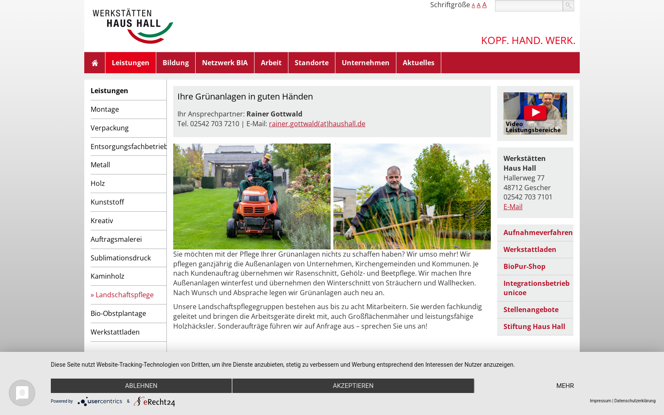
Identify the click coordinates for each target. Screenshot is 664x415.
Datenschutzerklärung (635, 400)
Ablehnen (141, 386)
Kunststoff (107, 202)
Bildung (176, 62)
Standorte (312, 62)
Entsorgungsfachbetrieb (128, 146)
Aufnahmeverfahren (538, 232)
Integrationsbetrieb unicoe (537, 288)
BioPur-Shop (524, 266)
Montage (105, 109)
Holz (98, 183)
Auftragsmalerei (116, 239)
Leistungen (130, 62)
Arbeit (271, 62)
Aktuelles (418, 62)
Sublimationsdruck (121, 258)
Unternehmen (366, 62)
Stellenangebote (531, 309)
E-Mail (513, 206)
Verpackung (110, 128)
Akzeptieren (353, 386)
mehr (565, 386)
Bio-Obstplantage (118, 313)
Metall (100, 164)
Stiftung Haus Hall (534, 326)
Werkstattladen (115, 332)
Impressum (600, 400)
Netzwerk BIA (225, 62)
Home (94, 62)
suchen (568, 5)
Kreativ (102, 220)
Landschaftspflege (125, 294)
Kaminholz (108, 276)
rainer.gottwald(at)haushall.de (317, 123)
